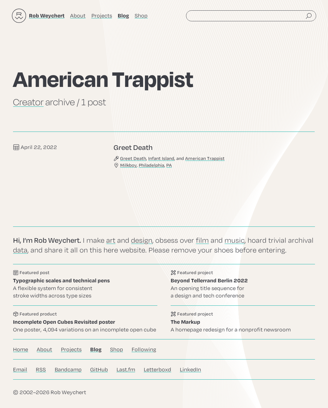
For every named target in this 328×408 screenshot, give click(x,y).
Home (20, 349)
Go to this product (85, 322)
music (234, 240)
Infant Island (161, 158)
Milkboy (128, 165)
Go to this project (243, 285)
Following (144, 349)
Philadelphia (151, 165)
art (110, 240)
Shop (141, 16)
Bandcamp (68, 369)
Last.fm (126, 369)
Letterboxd (157, 369)
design (141, 240)
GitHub (99, 369)
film (202, 240)
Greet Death (133, 158)
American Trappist (205, 158)
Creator (28, 102)
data (20, 250)
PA (169, 165)
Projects (101, 16)
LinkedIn (190, 369)
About (77, 16)
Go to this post (85, 285)
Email (20, 369)
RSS (41, 369)
